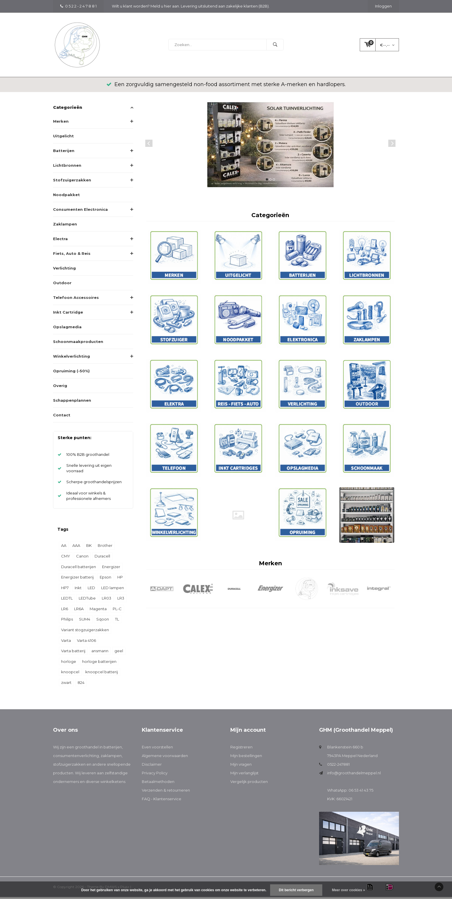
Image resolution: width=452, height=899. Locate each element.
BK (89, 547)
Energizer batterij (77, 579)
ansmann (99, 652)
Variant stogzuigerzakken (85, 631)
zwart (66, 684)
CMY (65, 558)
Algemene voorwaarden (165, 757)
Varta (66, 642)
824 (81, 684)
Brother (105, 547)
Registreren (241, 749)
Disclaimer (152, 766)
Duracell (102, 558)
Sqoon (102, 621)
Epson (105, 579)
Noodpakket (66, 196)
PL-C (117, 610)
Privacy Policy (154, 775)
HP (120, 579)
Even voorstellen (157, 749)
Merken (61, 123)
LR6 (64, 610)
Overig (60, 387)
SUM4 (84, 621)
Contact (61, 417)
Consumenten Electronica (80, 211)
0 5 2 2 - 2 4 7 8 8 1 (78, 6)
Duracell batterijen (78, 568)
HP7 (65, 589)
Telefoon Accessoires (76, 299)
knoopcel (70, 674)
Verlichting (64, 270)
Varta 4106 (86, 642)
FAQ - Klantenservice (161, 801)
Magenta (98, 610)
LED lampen (112, 589)
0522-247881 (338, 766)
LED (91, 589)
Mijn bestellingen (246, 757)
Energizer (111, 568)
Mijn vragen (241, 766)
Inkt (78, 589)
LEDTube (87, 600)
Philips (67, 621)
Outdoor (62, 284)
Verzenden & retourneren (166, 792)
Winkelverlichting (71, 358)
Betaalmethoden (158, 783)
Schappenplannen (72, 402)
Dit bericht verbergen (296, 890)
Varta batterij (73, 652)
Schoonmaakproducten (78, 343)
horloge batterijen (99, 663)
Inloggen (383, 6)
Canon (82, 558)
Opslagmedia (67, 329)
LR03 (106, 600)
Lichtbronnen (67, 167)
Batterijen (63, 152)
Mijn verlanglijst (244, 775)
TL (117, 621)
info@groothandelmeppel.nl (354, 775)
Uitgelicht (63, 138)
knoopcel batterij (101, 674)
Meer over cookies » (348, 890)
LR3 (120, 600)
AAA (76, 547)
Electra (60, 240)
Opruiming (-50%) (71, 373)
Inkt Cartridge (68, 314)
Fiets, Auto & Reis (72, 255)
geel (118, 652)
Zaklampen (65, 226)
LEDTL (67, 600)
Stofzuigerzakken (72, 182)
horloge (68, 663)
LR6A (79, 610)
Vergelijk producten (249, 783)
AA (63, 547)
